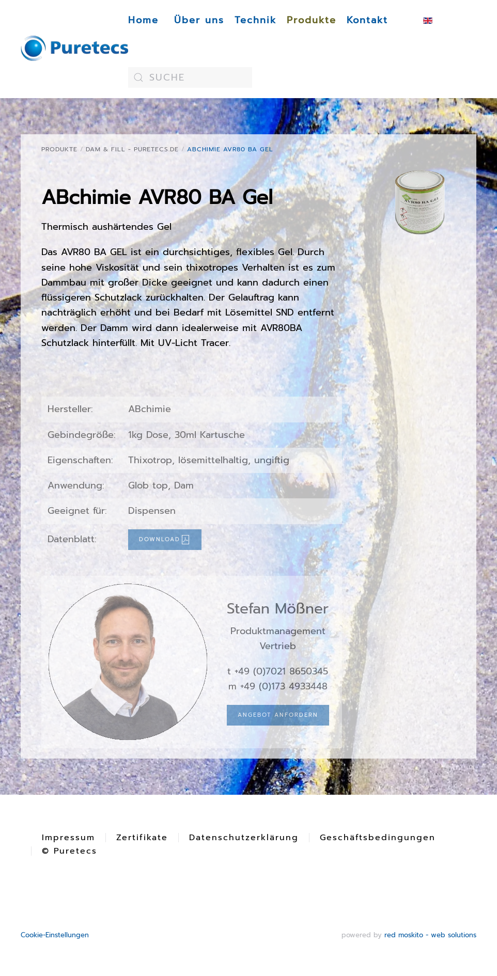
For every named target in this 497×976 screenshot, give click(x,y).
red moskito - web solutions (430, 935)
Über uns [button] (199, 20)
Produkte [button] (311, 20)
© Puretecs (69, 851)
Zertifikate (142, 837)
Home (143, 20)
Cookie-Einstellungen (55, 935)
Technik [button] (255, 20)
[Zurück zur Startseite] (74, 49)
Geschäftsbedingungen (378, 837)
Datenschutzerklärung (244, 837)
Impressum (68, 837)
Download (165, 539)
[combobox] (190, 77)
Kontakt (367, 20)
